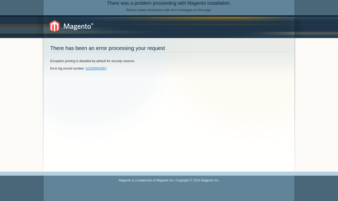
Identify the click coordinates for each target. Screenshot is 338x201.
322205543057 (96, 68)
